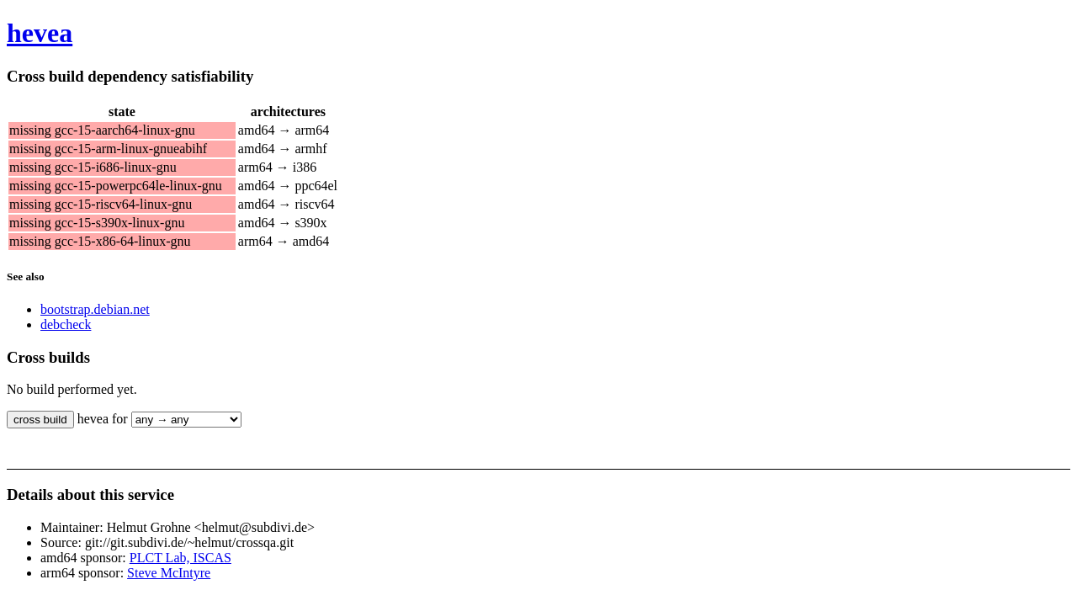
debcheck (65, 324)
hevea (39, 33)
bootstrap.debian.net (95, 309)
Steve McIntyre (168, 573)
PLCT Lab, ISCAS (180, 557)
